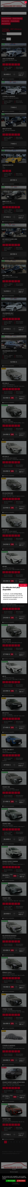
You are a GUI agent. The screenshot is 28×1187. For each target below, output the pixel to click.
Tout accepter (10, 1180)
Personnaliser (15, 1183)
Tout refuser (21, 1180)
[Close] (26, 2)
